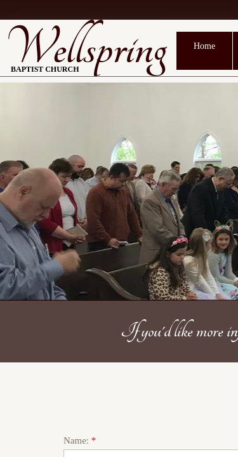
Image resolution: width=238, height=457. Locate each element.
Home (204, 46)
